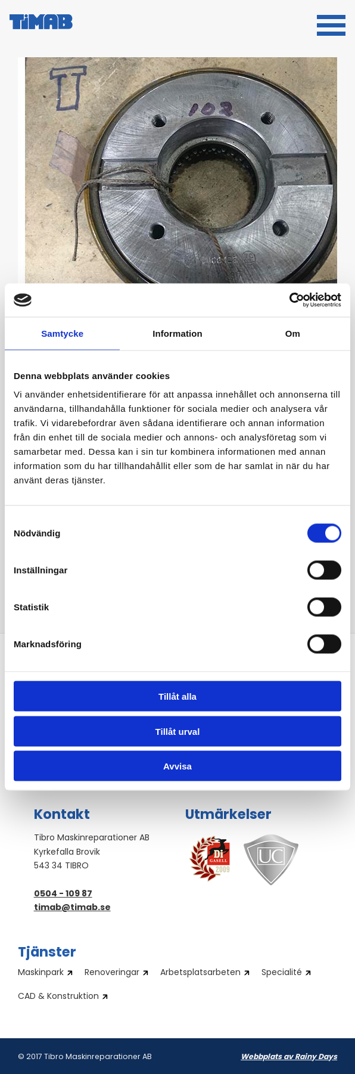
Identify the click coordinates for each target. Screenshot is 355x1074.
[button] (331, 24)
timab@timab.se (72, 908)
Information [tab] (177, 333)
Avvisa (177, 766)
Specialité (281, 973)
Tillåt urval (177, 731)
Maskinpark (41, 973)
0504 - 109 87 (63, 894)
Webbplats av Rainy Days (289, 1057)
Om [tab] (292, 333)
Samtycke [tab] (62, 333)
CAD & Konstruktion (58, 997)
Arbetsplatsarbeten (200, 973)
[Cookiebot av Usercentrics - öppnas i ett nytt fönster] (289, 300)
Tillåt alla (177, 696)
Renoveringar (112, 973)
